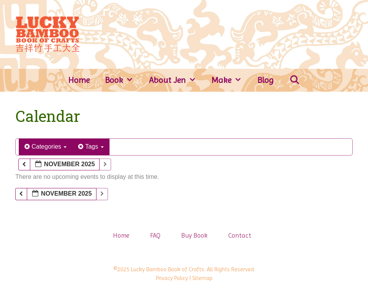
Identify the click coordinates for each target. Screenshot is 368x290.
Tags (90, 146)
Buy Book (194, 235)
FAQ (155, 235)
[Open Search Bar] (294, 80)
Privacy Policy (172, 278)
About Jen (176, 80)
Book (123, 80)
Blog (265, 80)
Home (79, 80)
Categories (46, 146)
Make (230, 80)
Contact (239, 235)
